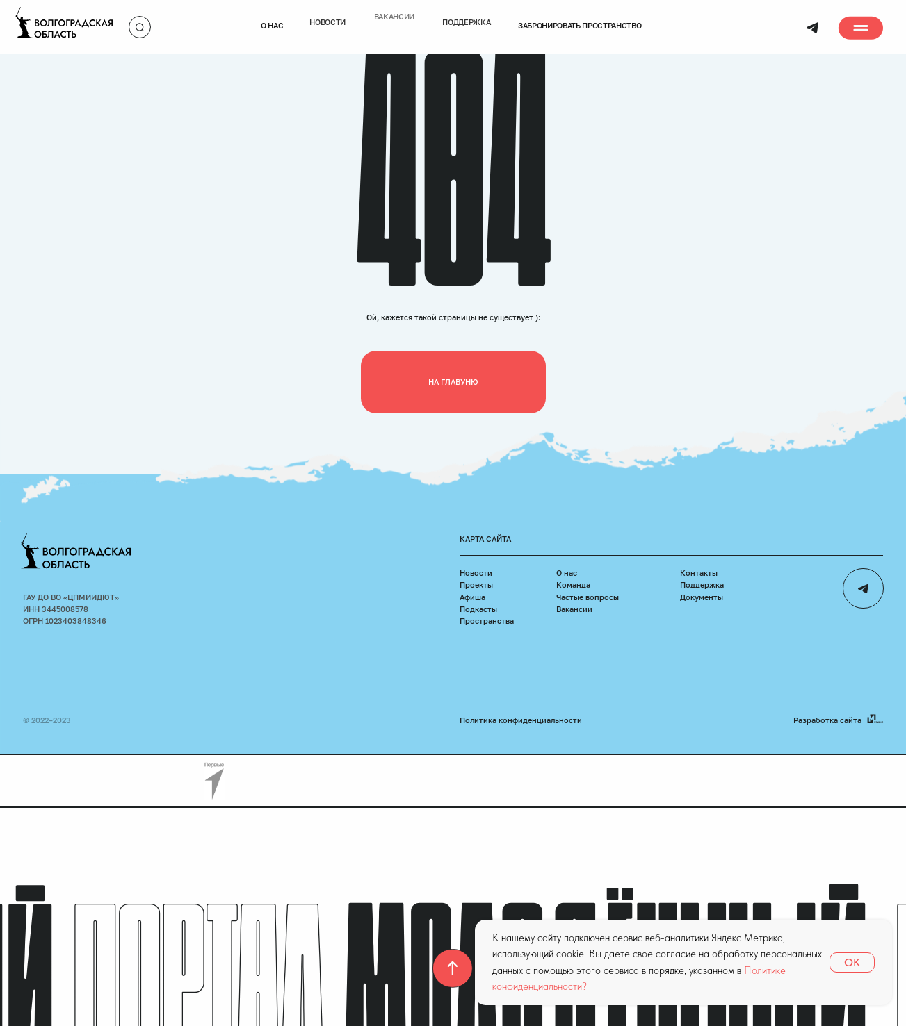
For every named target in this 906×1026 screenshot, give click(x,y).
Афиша (472, 597)
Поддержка (702, 584)
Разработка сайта (827, 720)
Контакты (699, 572)
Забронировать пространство (580, 15)
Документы (701, 597)
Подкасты (478, 608)
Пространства (487, 620)
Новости (476, 572)
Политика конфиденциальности (521, 720)
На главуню (453, 381)
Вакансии (574, 608)
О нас (272, 15)
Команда (573, 584)
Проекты (476, 584)
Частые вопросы (587, 597)
